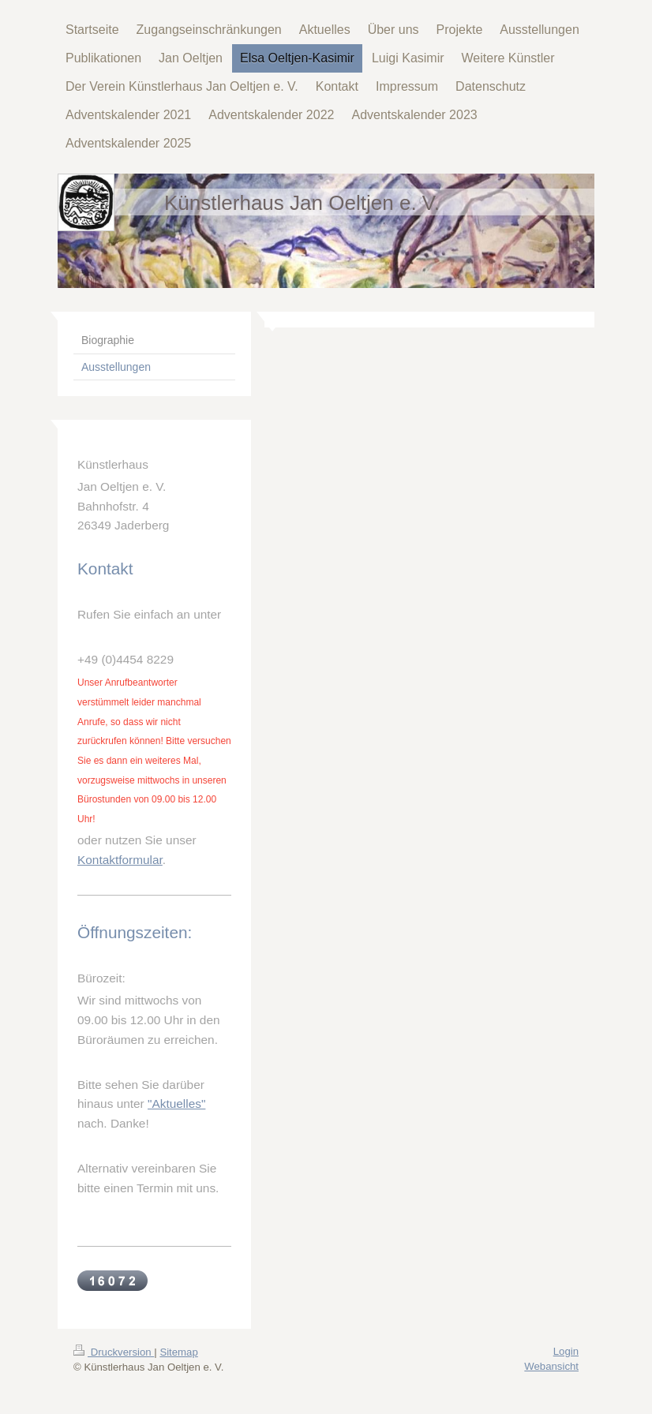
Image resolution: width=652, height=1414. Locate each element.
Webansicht (551, 1366)
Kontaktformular (120, 859)
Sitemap (178, 1352)
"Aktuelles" (176, 1103)
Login (566, 1351)
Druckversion (113, 1352)
